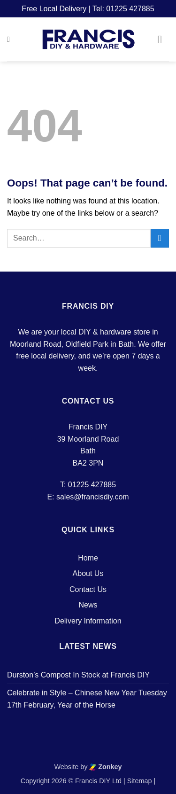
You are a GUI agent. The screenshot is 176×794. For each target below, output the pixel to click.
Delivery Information (87, 621)
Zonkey (105, 767)
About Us (88, 573)
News (87, 605)
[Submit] (160, 238)
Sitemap (139, 781)
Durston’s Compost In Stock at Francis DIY (78, 675)
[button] (11, 39)
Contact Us (88, 589)
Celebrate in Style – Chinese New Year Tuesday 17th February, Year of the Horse (87, 699)
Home (88, 558)
